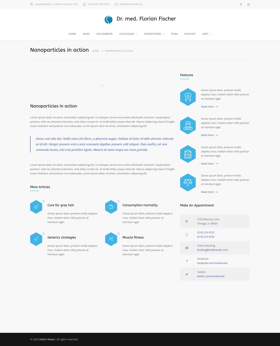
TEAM (174, 33)
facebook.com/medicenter (212, 263)
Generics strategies (62, 237)
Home (95, 50)
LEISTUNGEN (126, 33)
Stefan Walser (47, 339)
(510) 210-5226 (205, 236)
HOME (72, 33)
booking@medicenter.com (212, 250)
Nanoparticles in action (53, 106)
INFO (205, 33)
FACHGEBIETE (104, 33)
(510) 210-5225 (205, 232)
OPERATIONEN (152, 33)
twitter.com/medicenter (211, 276)
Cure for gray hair (61, 205)
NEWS (86, 33)
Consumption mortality (140, 205)
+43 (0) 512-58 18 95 (98, 4)
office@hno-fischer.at (130, 4)
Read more (207, 106)
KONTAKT (190, 33)
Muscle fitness (133, 237)
